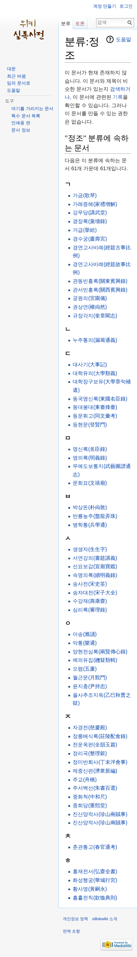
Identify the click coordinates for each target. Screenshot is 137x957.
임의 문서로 (18, 83)
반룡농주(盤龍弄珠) (95, 516)
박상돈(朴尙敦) (90, 507)
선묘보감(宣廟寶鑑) (95, 566)
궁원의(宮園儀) (90, 298)
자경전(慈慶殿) (90, 727)
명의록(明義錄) (90, 458)
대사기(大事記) (90, 364)
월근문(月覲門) (90, 677)
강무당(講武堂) (90, 212)
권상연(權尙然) (90, 307)
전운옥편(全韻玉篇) (95, 744)
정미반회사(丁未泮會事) (100, 762)
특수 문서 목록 (25, 115)
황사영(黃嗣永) (90, 889)
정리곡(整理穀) (90, 753)
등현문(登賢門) (90, 424)
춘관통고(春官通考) (95, 847)
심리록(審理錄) (90, 610)
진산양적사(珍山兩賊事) (100, 822)
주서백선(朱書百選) (95, 788)
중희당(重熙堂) (90, 805)
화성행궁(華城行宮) (95, 880)
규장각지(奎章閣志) (95, 316)
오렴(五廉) (84, 669)
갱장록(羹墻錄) (90, 221)
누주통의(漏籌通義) (95, 340)
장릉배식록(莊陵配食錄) (100, 736)
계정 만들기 (104, 6)
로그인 (126, 6)
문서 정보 (20, 130)
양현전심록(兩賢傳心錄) (100, 652)
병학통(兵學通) (90, 525)
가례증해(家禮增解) (95, 204)
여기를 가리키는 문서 (32, 108)
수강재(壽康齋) (90, 601)
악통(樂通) (84, 643)
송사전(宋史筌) (90, 584)
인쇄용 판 (20, 122)
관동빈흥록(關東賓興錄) (100, 281)
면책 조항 (71, 931)
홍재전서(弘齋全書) (95, 871)
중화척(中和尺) (90, 797)
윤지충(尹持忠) (90, 686)
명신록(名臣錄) (90, 449)
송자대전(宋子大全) (95, 592)
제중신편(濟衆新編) (95, 771)
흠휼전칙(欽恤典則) (95, 898)
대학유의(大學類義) (95, 373)
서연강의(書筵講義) (95, 558)
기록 (118, 97)
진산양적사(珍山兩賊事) (100, 814)
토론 (80, 23)
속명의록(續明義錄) (95, 575)
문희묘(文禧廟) (90, 483)
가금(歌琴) (84, 195)
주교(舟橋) (84, 779)
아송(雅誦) (84, 634)
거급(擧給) (84, 230)
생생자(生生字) (90, 549)
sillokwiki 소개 (104, 919)
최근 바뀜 (16, 76)
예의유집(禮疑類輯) (95, 660)
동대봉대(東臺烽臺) (95, 407)
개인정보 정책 (75, 919)
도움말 (123, 39)
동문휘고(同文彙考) (95, 416)
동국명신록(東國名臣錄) (100, 399)
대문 (11, 68)
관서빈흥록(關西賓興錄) (100, 290)
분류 (66, 23)
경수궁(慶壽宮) (90, 239)
